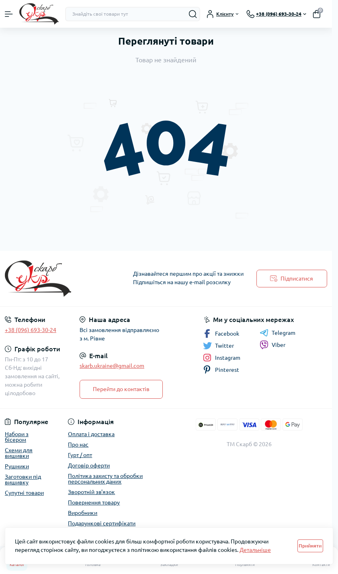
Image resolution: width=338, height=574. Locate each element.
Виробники (82, 513)
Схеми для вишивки (19, 453)
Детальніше (255, 550)
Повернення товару (94, 502)
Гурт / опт (80, 455)
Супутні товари (24, 493)
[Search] (193, 14)
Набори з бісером (17, 437)
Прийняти (310, 545)
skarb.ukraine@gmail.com (112, 366)
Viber (272, 344)
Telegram (277, 332)
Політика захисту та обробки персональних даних (105, 479)
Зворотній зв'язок (91, 492)
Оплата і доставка (91, 434)
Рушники (17, 466)
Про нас (78, 444)
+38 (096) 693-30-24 (30, 330)
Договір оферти (89, 465)
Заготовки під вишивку (23, 480)
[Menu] (9, 14)
